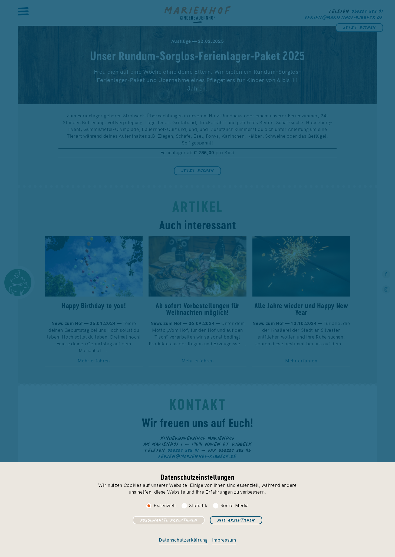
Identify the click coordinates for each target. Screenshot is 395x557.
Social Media (234, 505)
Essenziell (165, 505)
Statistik (198, 505)
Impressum (224, 539)
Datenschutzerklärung (183, 539)
